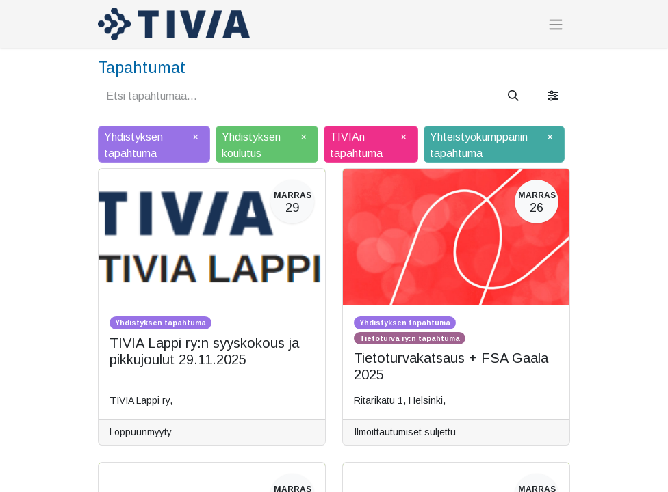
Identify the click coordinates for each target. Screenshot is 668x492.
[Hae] (513, 96)
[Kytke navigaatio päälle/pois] (555, 24)
